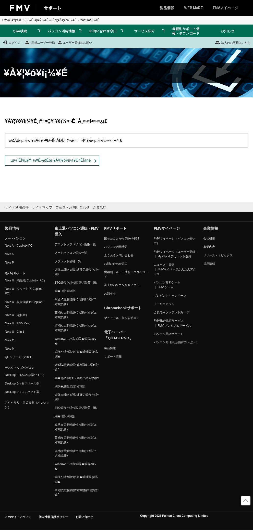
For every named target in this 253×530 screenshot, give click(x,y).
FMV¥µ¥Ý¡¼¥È (12, 20)
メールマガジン (164, 304)
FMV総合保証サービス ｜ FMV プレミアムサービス (172, 323)
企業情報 (210, 228)
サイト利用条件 (17, 207)
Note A (9, 254)
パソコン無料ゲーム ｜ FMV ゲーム (167, 285)
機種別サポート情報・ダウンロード (186, 31)
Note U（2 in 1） (16, 331)
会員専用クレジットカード (171, 312)
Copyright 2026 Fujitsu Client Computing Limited (174, 515)
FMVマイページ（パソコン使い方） (174, 241)
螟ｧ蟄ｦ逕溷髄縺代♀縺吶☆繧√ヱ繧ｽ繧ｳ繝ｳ (76, 328)
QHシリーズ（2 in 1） (19, 357)
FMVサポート (115, 228)
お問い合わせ (84, 517)
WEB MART (193, 7)
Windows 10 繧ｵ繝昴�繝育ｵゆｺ (75, 341)
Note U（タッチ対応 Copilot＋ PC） (25, 291)
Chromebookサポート (123, 308)
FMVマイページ (225, 7)
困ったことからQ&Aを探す (122, 238)
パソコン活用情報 (61, 30)
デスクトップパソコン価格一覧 (75, 244)
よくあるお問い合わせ (118, 255)
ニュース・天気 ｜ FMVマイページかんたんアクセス (175, 269)
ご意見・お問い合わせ (72, 207)
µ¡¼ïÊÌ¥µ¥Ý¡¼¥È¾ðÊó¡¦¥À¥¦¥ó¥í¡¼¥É (51, 20)
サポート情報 (113, 356)
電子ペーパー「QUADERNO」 (118, 335)
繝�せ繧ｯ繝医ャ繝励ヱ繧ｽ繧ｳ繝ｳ (77, 378)
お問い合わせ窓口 (103, 30)
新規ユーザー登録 (40, 42)
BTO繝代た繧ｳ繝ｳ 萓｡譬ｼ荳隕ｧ (76, 282)
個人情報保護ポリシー (53, 517)
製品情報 (167, 7)
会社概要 (209, 238)
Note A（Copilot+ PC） (20, 245)
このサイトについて (18, 517)
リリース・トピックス (218, 255)
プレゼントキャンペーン (170, 295)
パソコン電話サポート (168, 334)
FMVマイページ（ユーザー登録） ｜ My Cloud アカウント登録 (176, 254)
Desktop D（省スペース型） (23, 383)
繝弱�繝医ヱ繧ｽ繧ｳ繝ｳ (70, 386)
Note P (9, 262)
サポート (52, 8)
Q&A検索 (20, 30)
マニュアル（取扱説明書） (121, 318)
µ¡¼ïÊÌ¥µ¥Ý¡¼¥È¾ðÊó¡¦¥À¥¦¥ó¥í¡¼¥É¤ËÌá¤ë (51, 160)
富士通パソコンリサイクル (121, 285)
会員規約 (99, 207)
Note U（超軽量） (17, 315)
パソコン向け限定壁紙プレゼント (176, 342)
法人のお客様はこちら (233, 42)
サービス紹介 (144, 30)
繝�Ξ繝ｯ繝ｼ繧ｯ (65, 291)
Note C (9, 340)
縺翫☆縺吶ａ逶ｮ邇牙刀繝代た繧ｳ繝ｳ (77, 272)
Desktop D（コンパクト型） (23, 392)
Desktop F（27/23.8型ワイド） (25, 375)
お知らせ (227, 30)
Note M (9, 348)
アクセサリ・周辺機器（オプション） (27, 405)
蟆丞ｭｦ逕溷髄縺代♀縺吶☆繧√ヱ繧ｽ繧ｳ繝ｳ (76, 302)
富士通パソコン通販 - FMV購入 (77, 231)
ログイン (11, 42)
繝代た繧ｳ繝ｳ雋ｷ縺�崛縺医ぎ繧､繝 (77, 354)
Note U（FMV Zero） (19, 323)
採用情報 (209, 263)
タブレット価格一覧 (68, 261)
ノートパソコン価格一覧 (71, 252)
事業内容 (209, 247)
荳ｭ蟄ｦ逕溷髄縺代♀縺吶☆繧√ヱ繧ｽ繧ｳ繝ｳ (76, 315)
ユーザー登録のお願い (75, 42)
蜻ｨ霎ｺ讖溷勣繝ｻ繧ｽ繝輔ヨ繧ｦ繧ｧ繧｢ (77, 367)
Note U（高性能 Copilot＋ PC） (26, 280)
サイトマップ (42, 207)
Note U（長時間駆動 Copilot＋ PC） (25, 304)
